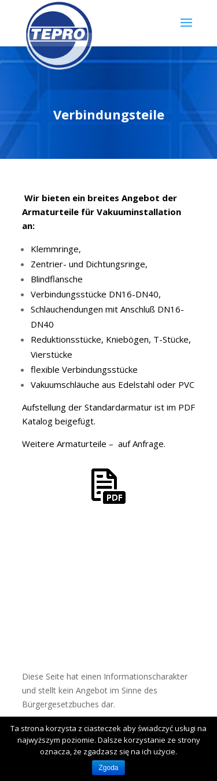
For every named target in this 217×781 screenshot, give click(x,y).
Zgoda (108, 768)
